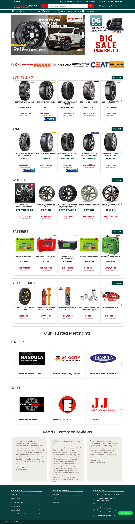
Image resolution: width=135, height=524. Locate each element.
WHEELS (24, 11)
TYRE (15, 11)
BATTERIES (35, 11)
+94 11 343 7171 (101, 504)
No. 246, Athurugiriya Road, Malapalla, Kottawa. (106, 499)
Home (17, 1)
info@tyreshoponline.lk (72, 1)
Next (125, 459)
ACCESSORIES (49, 11)
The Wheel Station (19, 522)
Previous (9, 459)
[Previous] (13, 364)
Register (118, 1)
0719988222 (93, 1)
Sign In (110, 1)
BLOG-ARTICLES (89, 11)
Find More (117, 77)
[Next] (122, 364)
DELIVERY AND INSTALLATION (69, 11)
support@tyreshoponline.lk (105, 516)
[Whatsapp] (125, 513)
